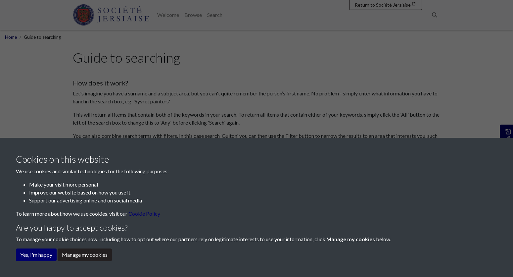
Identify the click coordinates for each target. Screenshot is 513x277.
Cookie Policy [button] (144, 213)
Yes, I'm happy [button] (36, 254)
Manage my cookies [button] (85, 254)
